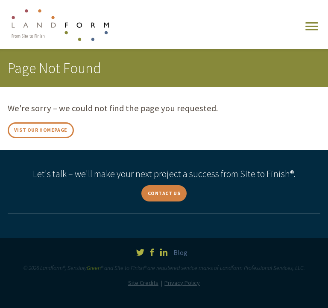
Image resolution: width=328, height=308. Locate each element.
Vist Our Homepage (40, 130)
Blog (180, 252)
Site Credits (143, 283)
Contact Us (164, 193)
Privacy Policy (182, 283)
